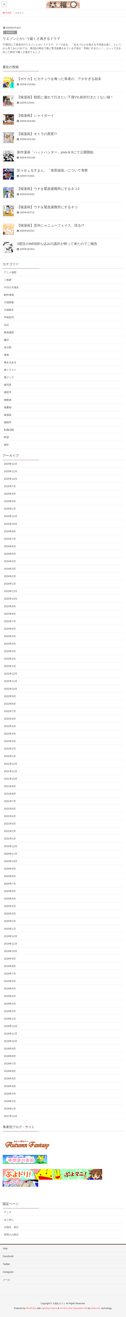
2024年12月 (10, 516)
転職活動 (9, 429)
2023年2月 (10, 658)
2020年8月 (10, 876)
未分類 (7, 347)
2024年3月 (10, 568)
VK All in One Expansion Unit (73, 1308)
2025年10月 (10, 478)
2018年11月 (10, 1033)
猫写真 (7, 384)
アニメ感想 (10, 272)
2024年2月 (10, 576)
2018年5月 (10, 1078)
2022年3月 (10, 741)
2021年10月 (10, 778)
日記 (6, 324)
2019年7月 (10, 973)
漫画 (6, 354)
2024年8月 (10, 531)
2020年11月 (10, 853)
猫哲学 (7, 392)
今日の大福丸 (11, 287)
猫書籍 (7, 407)
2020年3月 (10, 913)
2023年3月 (10, 651)
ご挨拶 (7, 279)
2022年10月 (10, 688)
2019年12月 (10, 936)
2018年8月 (10, 1056)
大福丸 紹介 (11, 1227)
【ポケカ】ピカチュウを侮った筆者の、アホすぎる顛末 (59, 79)
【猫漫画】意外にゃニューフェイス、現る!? (50, 225)
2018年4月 (10, 1086)
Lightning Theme (49, 1308)
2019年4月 (10, 996)
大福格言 (9, 309)
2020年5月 (10, 898)
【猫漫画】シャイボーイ (35, 115)
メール (6, 1279)
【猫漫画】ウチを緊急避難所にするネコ (47, 207)
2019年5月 (10, 988)
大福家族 (9, 302)
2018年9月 (10, 1048)
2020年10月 (10, 861)
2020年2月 (10, 921)
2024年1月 (10, 583)
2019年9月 (10, 958)
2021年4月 (10, 816)
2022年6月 (10, 718)
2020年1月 (10, 928)
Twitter (6, 1264)
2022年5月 (10, 726)
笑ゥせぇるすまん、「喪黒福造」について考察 (52, 170)
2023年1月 (10, 666)
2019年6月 (10, 981)
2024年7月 (10, 538)
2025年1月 (10, 508)
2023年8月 (10, 613)
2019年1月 (10, 1018)
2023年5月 (10, 636)
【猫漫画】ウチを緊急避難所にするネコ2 (48, 189)
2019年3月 (10, 1003)
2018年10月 (10, 1041)
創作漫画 (9, 294)
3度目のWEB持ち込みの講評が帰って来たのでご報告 (57, 244)
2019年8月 (10, 966)
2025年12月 (10, 463)
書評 (6, 339)
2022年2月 (10, 748)
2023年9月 (10, 606)
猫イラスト (10, 369)
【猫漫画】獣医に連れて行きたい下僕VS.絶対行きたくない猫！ (65, 97)
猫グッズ (9, 377)
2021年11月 (10, 771)
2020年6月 (10, 891)
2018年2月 (10, 1101)
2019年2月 (10, 1011)
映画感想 (9, 332)
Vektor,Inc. (96, 1308)
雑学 (6, 444)
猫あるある (10, 362)
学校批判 (10, 32)
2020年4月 (10, 906)
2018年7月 (10, 1063)
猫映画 (7, 399)
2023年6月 (10, 628)
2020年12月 (10, 846)
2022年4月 (10, 733)
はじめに (9, 1219)
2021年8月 (10, 793)
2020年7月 (10, 883)
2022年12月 (10, 673)
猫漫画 (7, 414)
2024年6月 (10, 546)
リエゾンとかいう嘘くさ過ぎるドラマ (31, 38)
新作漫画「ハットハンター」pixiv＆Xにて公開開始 (55, 152)
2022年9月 (10, 696)
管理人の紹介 (11, 1234)
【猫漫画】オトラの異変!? (37, 134)
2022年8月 (10, 703)
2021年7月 (10, 801)
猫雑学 (7, 422)
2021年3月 (10, 823)
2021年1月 (10, 838)
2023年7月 (10, 621)
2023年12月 (10, 591)
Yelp (5, 1248)
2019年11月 (10, 943)
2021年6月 (10, 808)
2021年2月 (10, 831)
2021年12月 (10, 763)
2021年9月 (10, 786)
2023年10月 (10, 598)
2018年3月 (10, 1093)
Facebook (8, 1256)
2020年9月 (10, 868)
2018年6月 (10, 1071)
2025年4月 (10, 493)
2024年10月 (10, 523)
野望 (6, 437)
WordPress (31, 1308)
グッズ (7, 1212)
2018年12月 (10, 1026)
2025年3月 (10, 501)
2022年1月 (10, 756)
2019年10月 (10, 951)
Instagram (8, 1272)
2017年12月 (10, 1116)
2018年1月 (10, 1108)
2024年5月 (10, 553)
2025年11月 (10, 471)
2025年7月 (10, 486)
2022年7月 (10, 711)
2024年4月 (10, 561)
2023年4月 (10, 643)
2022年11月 (10, 681)
